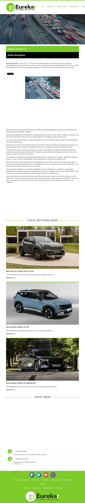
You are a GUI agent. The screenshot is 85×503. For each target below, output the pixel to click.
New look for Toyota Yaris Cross (20, 271)
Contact (59, 488)
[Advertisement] (42, 115)
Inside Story (50, 6)
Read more (10, 278)
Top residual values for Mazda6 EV (21, 383)
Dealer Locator (62, 6)
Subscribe (42, 484)
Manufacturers (74, 6)
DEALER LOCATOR (21, 459)
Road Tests (35, 480)
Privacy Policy (36, 488)
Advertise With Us (48, 488)
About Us (26, 488)
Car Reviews (26, 480)
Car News (16, 480)
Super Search (21, 451)
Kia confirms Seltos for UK (17, 327)
